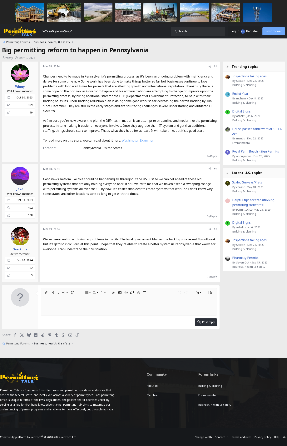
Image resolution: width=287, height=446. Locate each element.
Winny (23, 58)
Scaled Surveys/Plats (233, 182)
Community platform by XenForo (55, 437)
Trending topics (231, 66)
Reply (199, 166)
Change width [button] (186, 437)
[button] (60, 302)
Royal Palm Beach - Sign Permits (242, 151)
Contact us (205, 437)
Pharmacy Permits (232, 258)
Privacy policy (245, 437)
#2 (201, 178)
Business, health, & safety (235, 266)
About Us (152, 384)
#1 (201, 66)
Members (153, 392)
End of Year (227, 94)
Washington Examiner (151, 150)
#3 (201, 239)
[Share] (196, 66)
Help (260, 437)
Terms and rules (225, 437)
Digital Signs (228, 111)
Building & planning (230, 85)
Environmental (228, 143)
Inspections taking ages (236, 76)
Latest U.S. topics (233, 172)
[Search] (184, 31)
